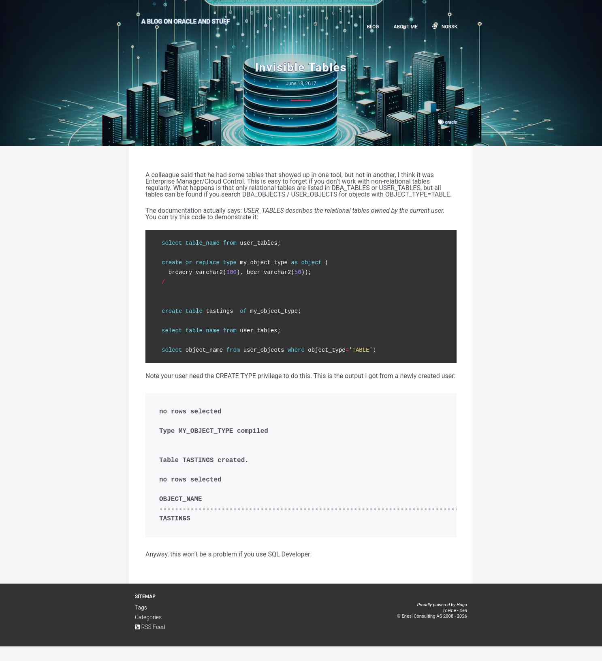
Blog (373, 27)
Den (463, 625)
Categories (148, 632)
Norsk (444, 27)
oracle (451, 122)
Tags (141, 622)
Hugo (462, 619)
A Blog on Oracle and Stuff (185, 25)
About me (406, 27)
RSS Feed (150, 641)
